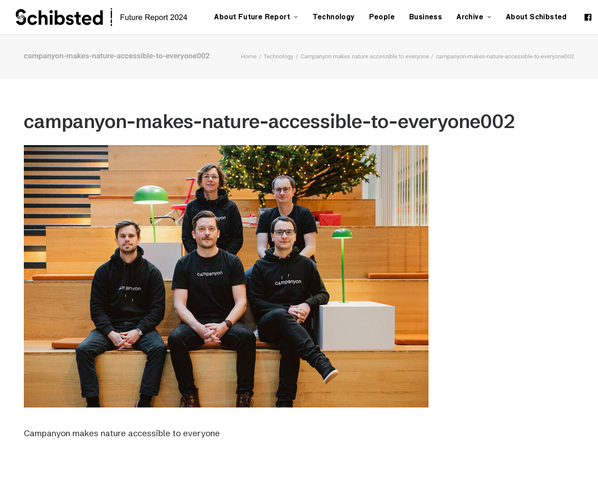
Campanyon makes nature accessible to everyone (364, 56)
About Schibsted (536, 17)
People (382, 17)
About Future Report (256, 17)
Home (249, 56)
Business (425, 17)
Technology (333, 17)
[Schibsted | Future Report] (112, 17)
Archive (473, 17)
